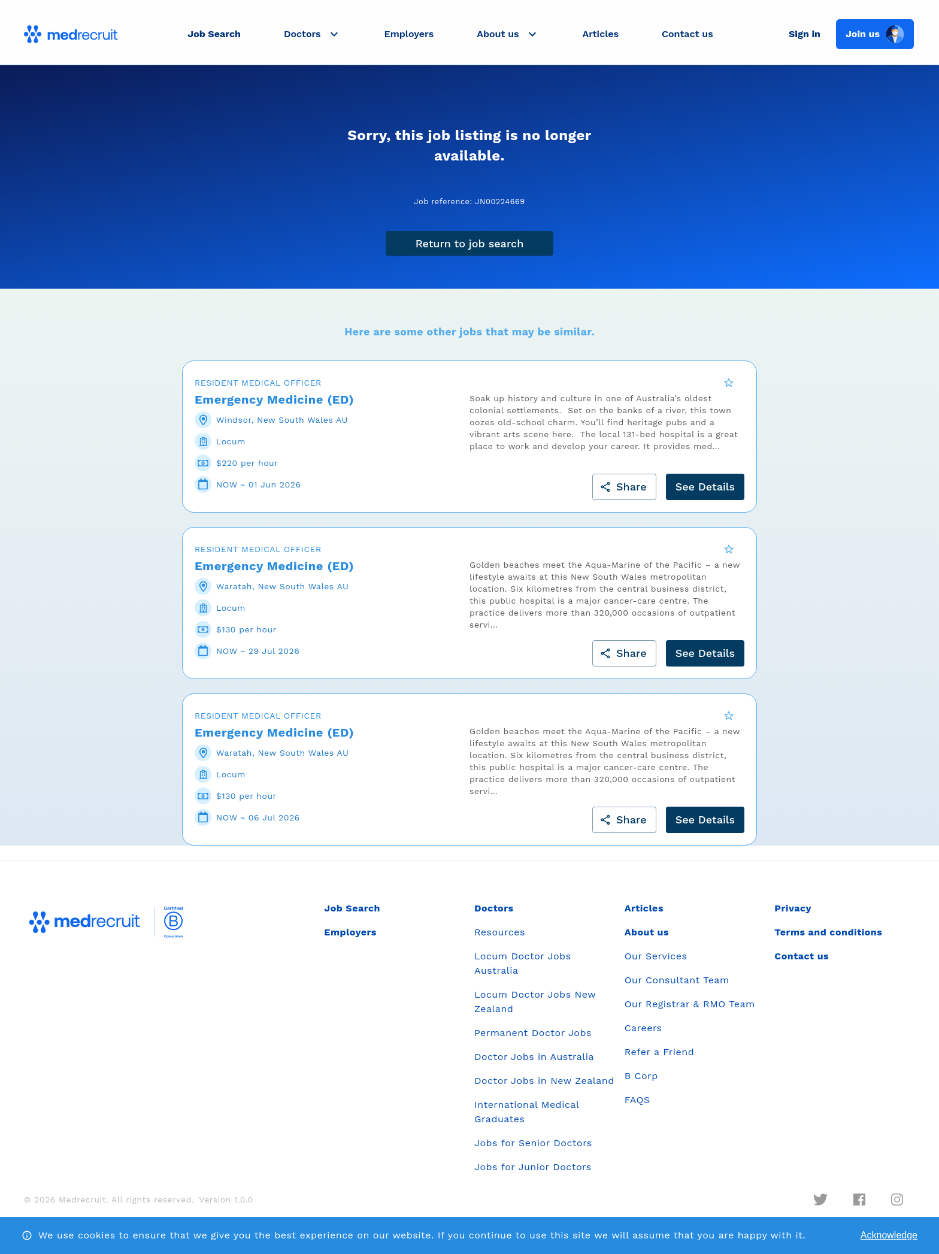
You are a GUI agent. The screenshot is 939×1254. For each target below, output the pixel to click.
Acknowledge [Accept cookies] (889, 1235)
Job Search (214, 34)
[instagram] (897, 1207)
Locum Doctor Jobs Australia (522, 971)
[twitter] (820, 1207)
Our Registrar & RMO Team (690, 1011)
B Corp (641, 1083)
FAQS (637, 1107)
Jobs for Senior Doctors (533, 1150)
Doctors (494, 916)
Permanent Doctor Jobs (533, 1040)
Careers (643, 1035)
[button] (312, 34)
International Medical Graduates (526, 1119)
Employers (409, 34)
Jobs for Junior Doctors (533, 1174)
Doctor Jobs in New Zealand (544, 1088)
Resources (499, 940)
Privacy (792, 916)
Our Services (656, 964)
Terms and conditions (828, 940)
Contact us (687, 34)
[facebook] (859, 1207)
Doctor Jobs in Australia (534, 1064)
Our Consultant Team (677, 987)
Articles (601, 34)
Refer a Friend (660, 1059)
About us (647, 940)
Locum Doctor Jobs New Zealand (535, 1009)
